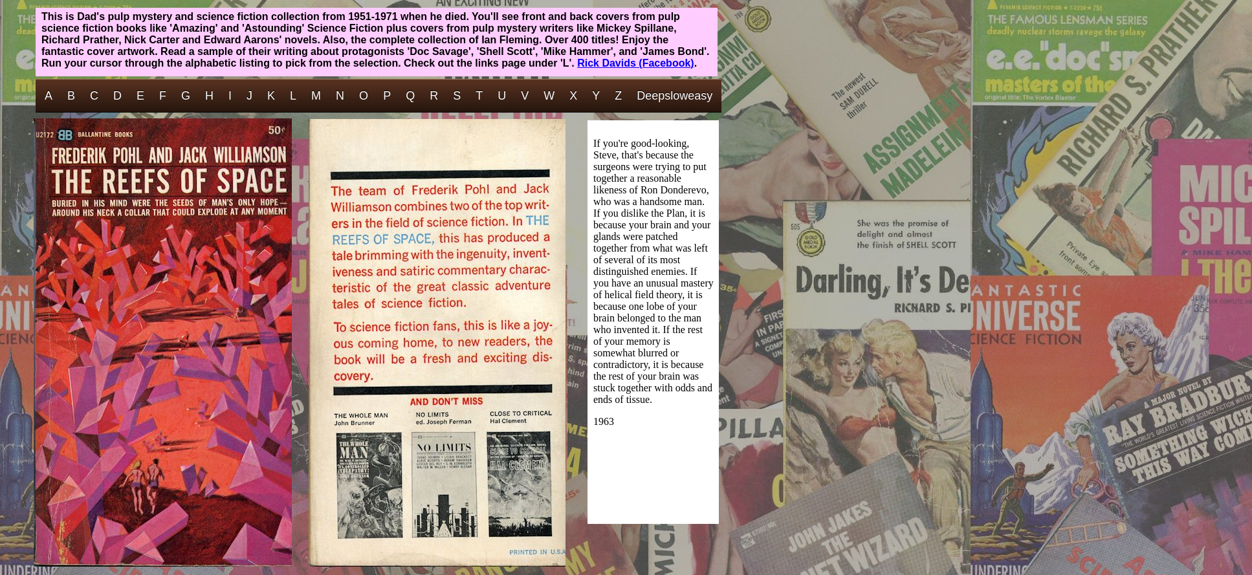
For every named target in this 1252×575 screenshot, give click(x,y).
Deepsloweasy (674, 95)
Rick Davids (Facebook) (635, 63)
